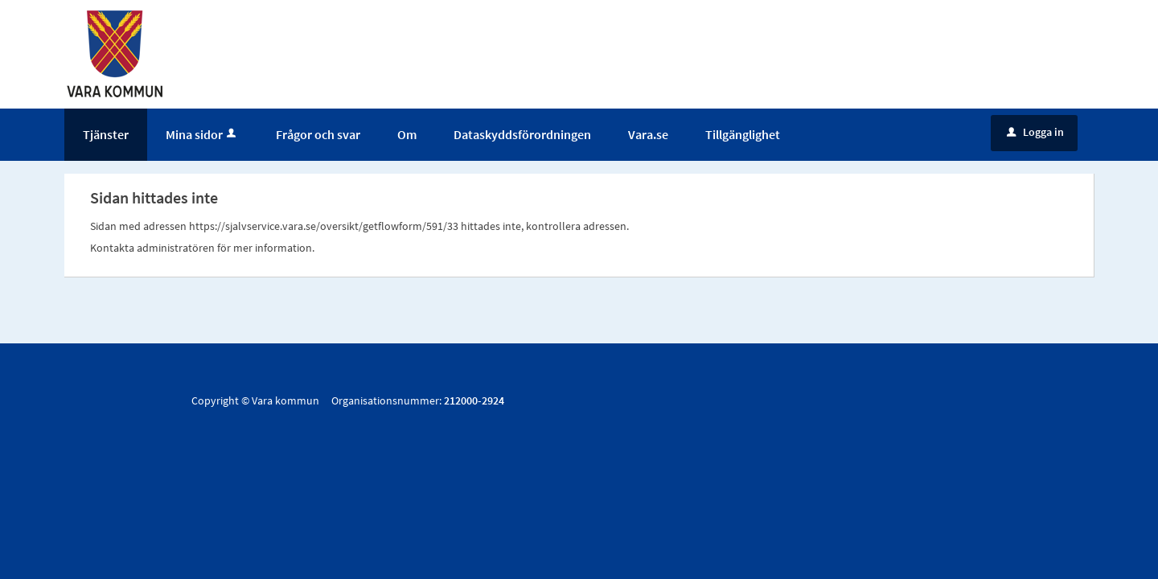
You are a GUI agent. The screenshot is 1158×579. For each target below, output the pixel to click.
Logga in (1035, 132)
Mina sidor (202, 134)
